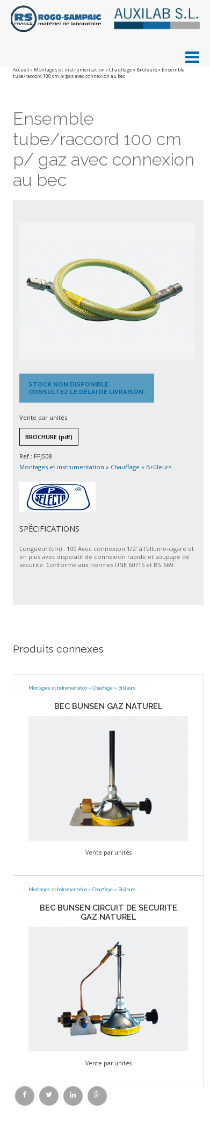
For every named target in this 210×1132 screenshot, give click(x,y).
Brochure (49, 437)
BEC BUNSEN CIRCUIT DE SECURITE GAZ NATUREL (108, 912)
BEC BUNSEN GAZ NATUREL (108, 706)
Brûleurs (146, 70)
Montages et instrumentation (69, 70)
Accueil (21, 70)
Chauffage (120, 70)
